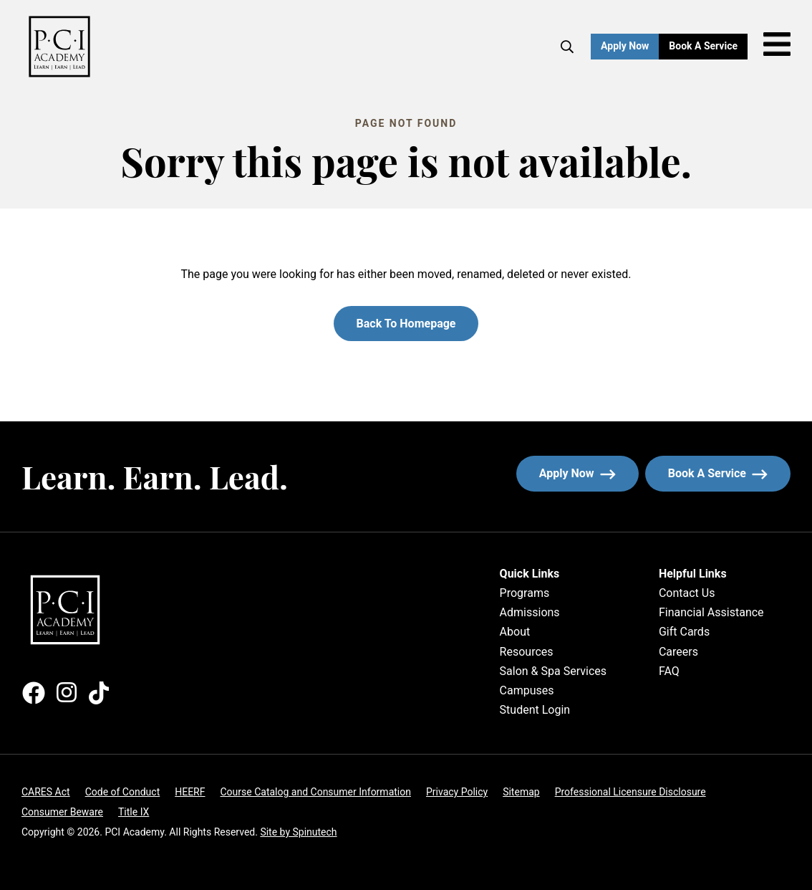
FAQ (669, 671)
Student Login (535, 710)
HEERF (190, 792)
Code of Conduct (122, 792)
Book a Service (708, 46)
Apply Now (625, 46)
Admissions (530, 612)
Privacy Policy (457, 792)
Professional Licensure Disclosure (630, 792)
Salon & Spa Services (553, 671)
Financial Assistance (711, 612)
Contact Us (687, 593)
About (515, 631)
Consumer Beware (62, 812)
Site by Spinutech (298, 832)
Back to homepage (406, 323)
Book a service (729, 473)
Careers (678, 652)
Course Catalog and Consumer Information (316, 792)
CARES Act (45, 792)
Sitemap (521, 792)
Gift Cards (684, 631)
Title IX (133, 812)
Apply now (577, 473)
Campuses (527, 690)
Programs (525, 593)
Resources (527, 652)
